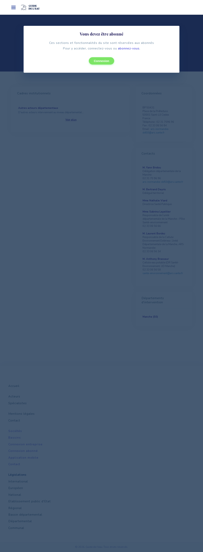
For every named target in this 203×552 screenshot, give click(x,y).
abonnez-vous (129, 48)
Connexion (101, 61)
